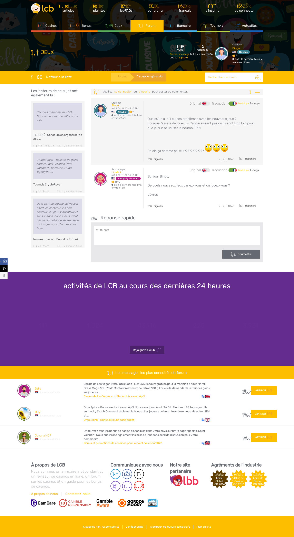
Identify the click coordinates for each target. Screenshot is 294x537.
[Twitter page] (139, 474)
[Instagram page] (127, 486)
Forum (147, 26)
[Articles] (70, 9)
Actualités (246, 26)
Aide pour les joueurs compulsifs (170, 526)
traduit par (249, 103)
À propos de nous (44, 494)
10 (245, 413)
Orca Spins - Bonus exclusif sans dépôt (109, 420)
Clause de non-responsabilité (100, 526)
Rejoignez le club (147, 350)
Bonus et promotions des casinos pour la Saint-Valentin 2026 (123, 443)
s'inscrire (144, 91)
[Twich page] (115, 486)
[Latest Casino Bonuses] (43, 9)
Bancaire (180, 26)
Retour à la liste (51, 77)
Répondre (250, 158)
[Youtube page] (139, 486)
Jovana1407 (43, 435)
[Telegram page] (115, 474)
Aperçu (264, 390)
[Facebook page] (127, 474)
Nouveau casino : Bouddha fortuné (55, 239)
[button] (206, 396)
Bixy (37, 412)
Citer (226, 159)
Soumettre (245, 254)
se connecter (123, 91)
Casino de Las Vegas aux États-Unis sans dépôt (114, 396)
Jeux (114, 26)
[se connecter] (245, 9)
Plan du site (205, 526)
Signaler (155, 159)
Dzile (38, 388)
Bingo (236, 48)
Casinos (48, 26)
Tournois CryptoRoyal (47, 184)
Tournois (213, 26)
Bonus (81, 26)
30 (245, 390)
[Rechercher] (258, 77)
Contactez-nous (77, 494)
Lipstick (183, 57)
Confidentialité (134, 526)
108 (245, 437)
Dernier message (180, 54)
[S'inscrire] (213, 9)
